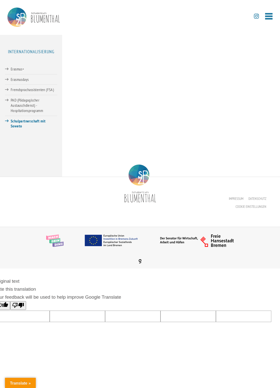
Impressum (236, 198)
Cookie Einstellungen (251, 206)
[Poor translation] (18, 305)
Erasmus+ (17, 68)
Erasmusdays (20, 79)
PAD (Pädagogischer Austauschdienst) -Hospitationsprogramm (27, 105)
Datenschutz (257, 198)
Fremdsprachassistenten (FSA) (32, 89)
